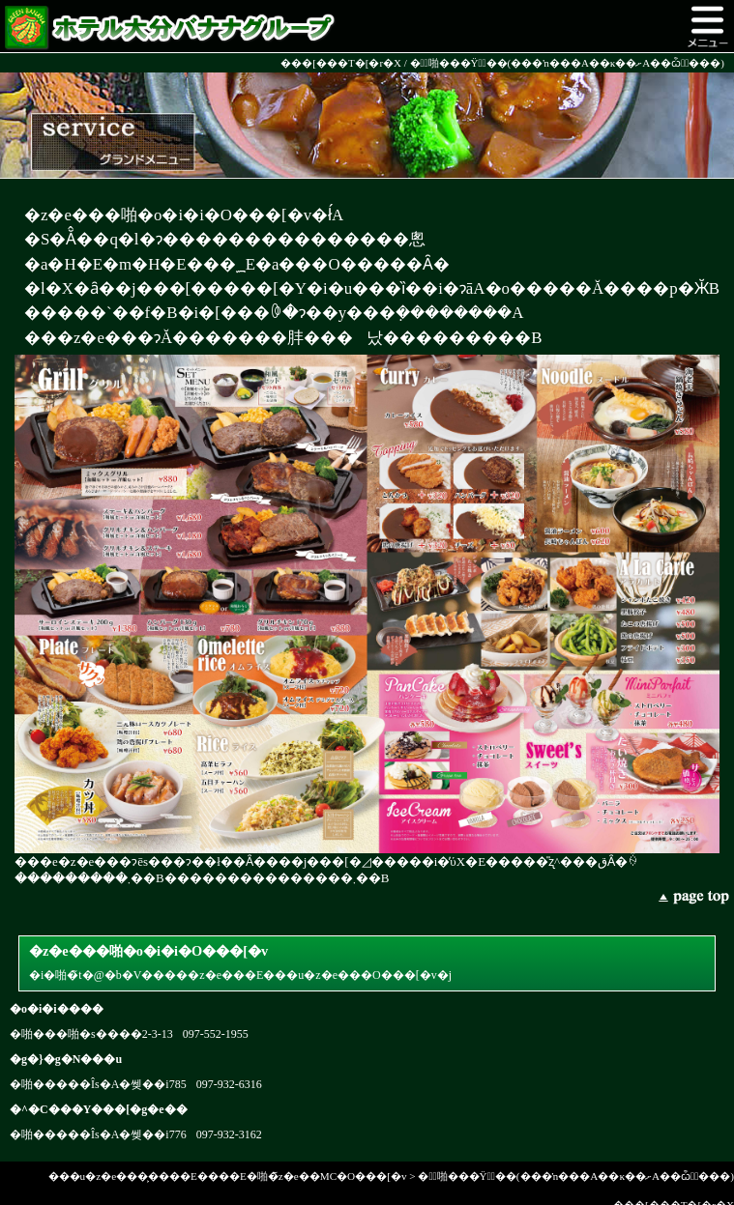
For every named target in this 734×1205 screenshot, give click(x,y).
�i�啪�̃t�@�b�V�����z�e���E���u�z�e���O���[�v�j (367, 960)
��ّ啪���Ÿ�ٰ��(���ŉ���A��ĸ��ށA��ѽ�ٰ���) (567, 63)
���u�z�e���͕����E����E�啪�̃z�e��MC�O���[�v (227, 1176)
